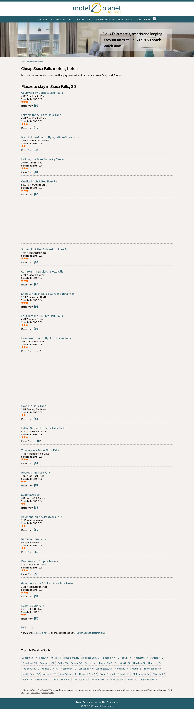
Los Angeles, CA (104, 668)
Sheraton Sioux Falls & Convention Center (47, 293)
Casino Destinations (104, 19)
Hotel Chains (83, 19)
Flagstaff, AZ (105, 663)
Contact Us (112, 702)
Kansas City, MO (50, 668)
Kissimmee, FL (68, 668)
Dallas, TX (63, 663)
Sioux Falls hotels (41, 632)
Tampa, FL (131, 679)
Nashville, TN (50, 674)
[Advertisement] (97, 220)
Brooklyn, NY (124, 657)
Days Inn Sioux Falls (33, 406)
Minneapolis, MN (152, 668)
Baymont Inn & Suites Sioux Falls (41, 517)
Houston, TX (154, 663)
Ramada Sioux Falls (33, 539)
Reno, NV (27, 679)
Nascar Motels (125, 19)
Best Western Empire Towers (39, 561)
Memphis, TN (122, 668)
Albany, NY (27, 657)
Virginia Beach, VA (149, 679)
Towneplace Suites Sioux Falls (40, 450)
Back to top (27, 627)
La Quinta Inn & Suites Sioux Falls (42, 316)
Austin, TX (56, 657)
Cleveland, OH (29, 663)
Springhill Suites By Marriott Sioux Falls (46, 249)
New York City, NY (88, 674)
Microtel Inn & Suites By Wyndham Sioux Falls (50, 137)
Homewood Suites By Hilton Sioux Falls (46, 338)
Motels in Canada (64, 19)
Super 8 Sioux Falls (33, 605)
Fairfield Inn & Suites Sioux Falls (41, 115)
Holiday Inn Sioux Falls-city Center (43, 159)
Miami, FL (136, 668)
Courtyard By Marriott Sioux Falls (42, 92)
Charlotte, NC (141, 657)
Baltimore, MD (71, 657)
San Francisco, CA (99, 679)
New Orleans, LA (67, 674)
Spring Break (143, 19)
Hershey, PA (139, 663)
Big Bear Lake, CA (91, 657)
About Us (100, 702)
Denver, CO (76, 663)
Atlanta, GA (42, 657)
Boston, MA (109, 657)
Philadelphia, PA (141, 674)
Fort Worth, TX (122, 663)
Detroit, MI (90, 663)
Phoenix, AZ (158, 674)
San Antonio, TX (62, 679)
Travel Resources (84, 702)
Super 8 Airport (30, 494)
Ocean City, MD (107, 674)
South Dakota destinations (91, 632)
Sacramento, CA (43, 679)
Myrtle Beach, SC (31, 674)
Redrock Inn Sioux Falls (35, 472)
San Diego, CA (81, 679)
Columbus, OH (47, 663)
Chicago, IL (157, 657)
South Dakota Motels (35, 61)
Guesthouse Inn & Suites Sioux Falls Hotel (47, 583)
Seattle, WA (117, 679)
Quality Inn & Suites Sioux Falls (40, 181)
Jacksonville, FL (30, 668)
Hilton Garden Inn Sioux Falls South (43, 428)
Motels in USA (45, 19)
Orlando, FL (124, 674)
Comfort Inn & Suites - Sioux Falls (42, 271)
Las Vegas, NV (86, 668)
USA (23, 61)
